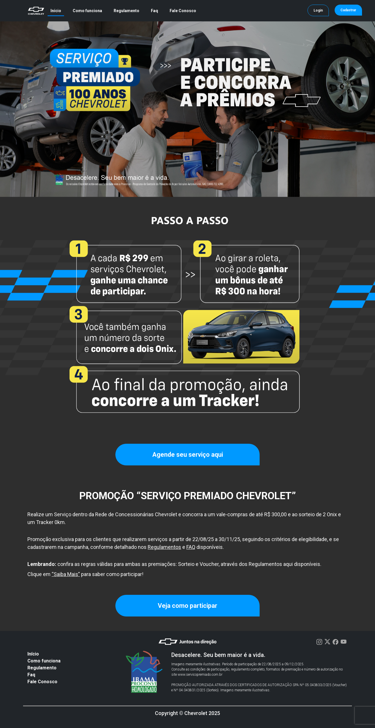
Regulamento (126, 10)
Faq (154, 10)
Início (55, 10)
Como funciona (87, 10)
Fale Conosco (183, 10)
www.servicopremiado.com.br (200, 675)
